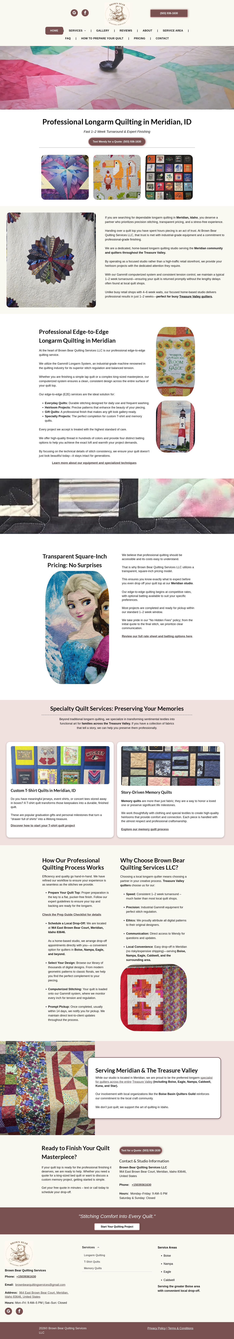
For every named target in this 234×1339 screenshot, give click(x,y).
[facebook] (85, 13)
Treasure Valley (142, 1081)
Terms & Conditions (180, 1328)
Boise (167, 1255)
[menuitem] (54, 31)
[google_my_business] (74, 13)
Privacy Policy (156, 1328)
